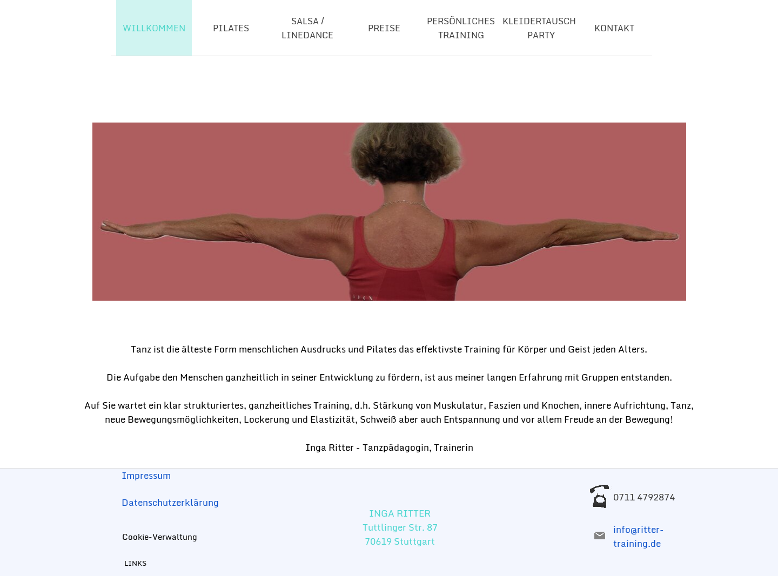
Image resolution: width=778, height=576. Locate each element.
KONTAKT (614, 28)
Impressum (146, 475)
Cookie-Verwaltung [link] (159, 536)
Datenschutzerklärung (170, 502)
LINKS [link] (135, 563)
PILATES (231, 28)
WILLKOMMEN (154, 28)
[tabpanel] (389, 212)
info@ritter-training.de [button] (638, 536)
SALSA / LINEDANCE (307, 28)
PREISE (384, 28)
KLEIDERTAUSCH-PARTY (541, 28)
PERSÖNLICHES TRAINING (461, 28)
